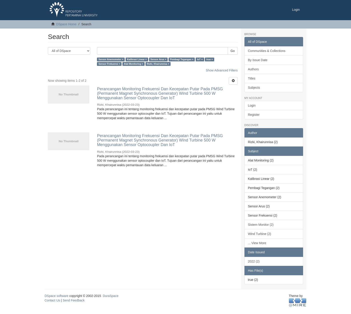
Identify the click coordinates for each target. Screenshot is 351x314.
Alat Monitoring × (133, 63)
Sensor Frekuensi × (109, 63)
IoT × (200, 59)
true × (209, 59)
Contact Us (52, 300)
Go (233, 51)
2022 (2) (254, 261)
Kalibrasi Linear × (137, 59)
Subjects (254, 87)
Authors (253, 69)
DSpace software (56, 296)
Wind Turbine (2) (259, 234)
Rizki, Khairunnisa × (158, 63)
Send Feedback (74, 300)
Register (254, 114)
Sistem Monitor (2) (261, 224)
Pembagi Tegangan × (181, 59)
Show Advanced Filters (222, 70)
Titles (251, 78)
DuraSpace (110, 296)
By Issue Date (258, 60)
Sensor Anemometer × (110, 59)
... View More (257, 243)
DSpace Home (66, 24)
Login (252, 105)
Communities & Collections (266, 51)
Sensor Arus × (158, 59)
